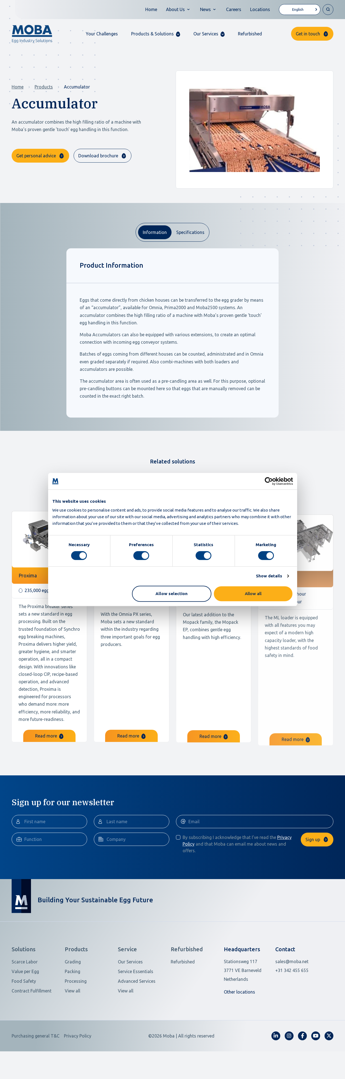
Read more (49, 752)
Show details (269, 576)
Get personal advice (36, 155)
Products (44, 86)
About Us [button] (175, 9)
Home (151, 9)
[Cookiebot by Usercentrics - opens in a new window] (269, 481)
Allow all (253, 593)
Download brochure (98, 155)
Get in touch (308, 33)
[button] (155, 34)
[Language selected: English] (299, 9)
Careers (233, 9)
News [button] (205, 9)
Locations (260, 9)
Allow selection (171, 593)
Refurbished (250, 33)
